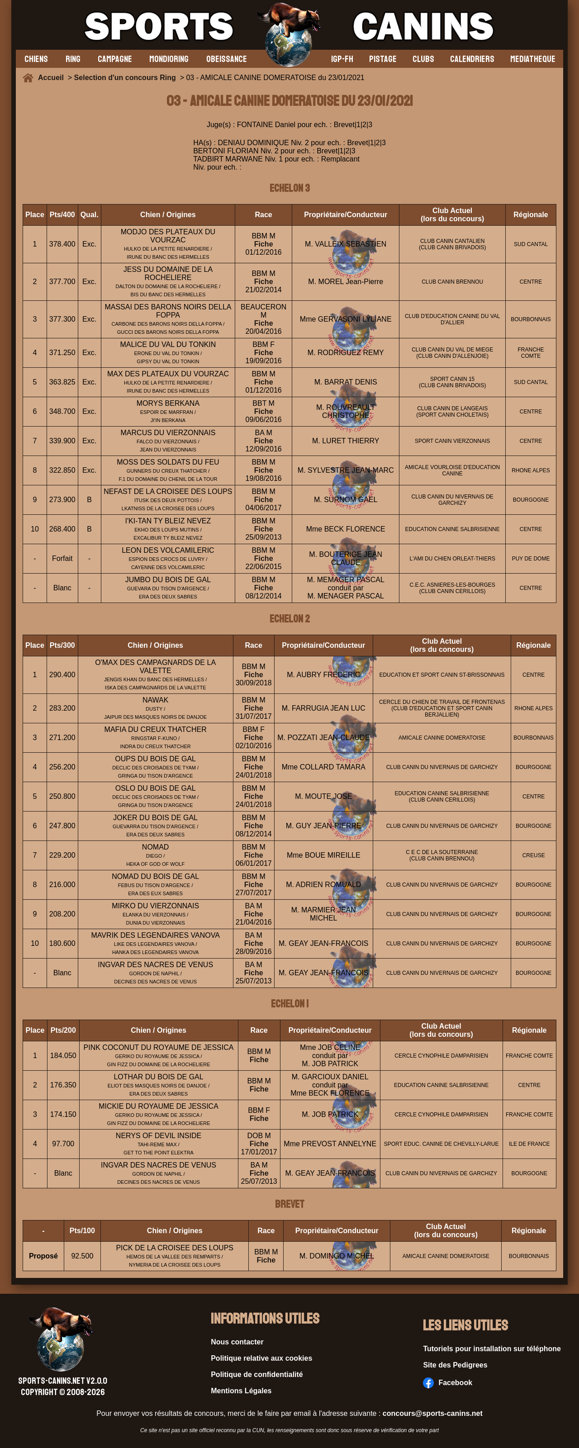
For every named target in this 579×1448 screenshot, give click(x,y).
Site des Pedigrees (455, 1365)
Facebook (447, 1382)
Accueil (53, 77)
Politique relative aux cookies (261, 1358)
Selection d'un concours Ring (125, 77)
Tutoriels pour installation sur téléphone (492, 1349)
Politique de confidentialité (257, 1374)
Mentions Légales (241, 1391)
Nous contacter (237, 1342)
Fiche (263, 244)
